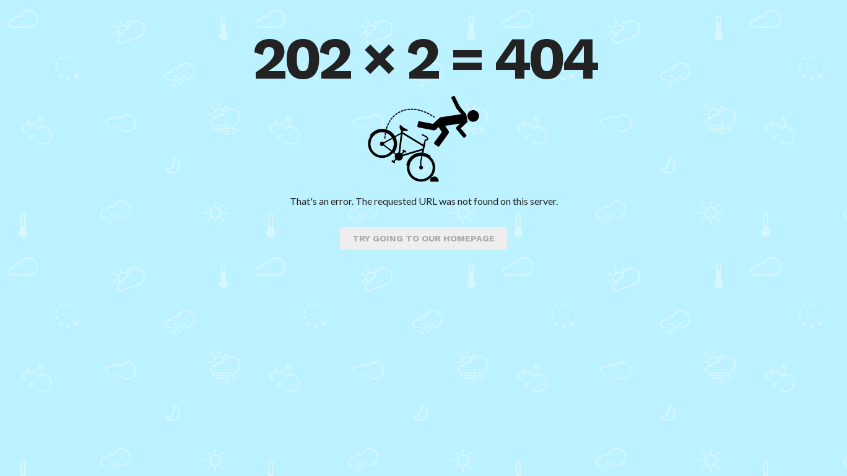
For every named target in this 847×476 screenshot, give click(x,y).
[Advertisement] (423, 377)
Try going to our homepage (423, 238)
